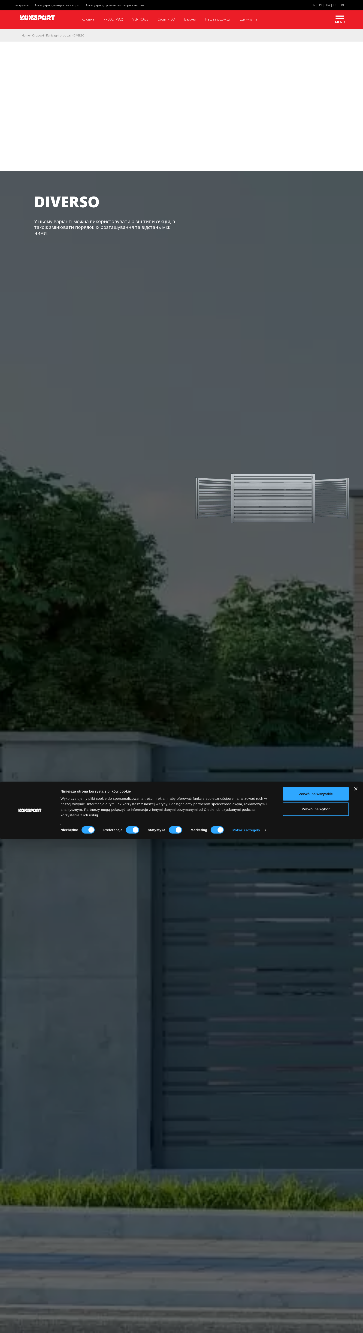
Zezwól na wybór (316, 1303)
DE (343, 5)
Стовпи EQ (166, 19)
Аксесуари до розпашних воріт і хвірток (115, 5)
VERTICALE (140, 19)
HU (335, 5)
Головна (87, 19)
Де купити (248, 19)
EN (313, 5)
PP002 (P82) (113, 19)
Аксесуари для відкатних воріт (57, 5)
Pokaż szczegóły (246, 1324)
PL (320, 5)
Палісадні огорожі (58, 35)
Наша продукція (218, 19)
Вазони (190, 19)
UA (328, 5)
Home (26, 35)
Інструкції (22, 5)
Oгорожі (38, 35)
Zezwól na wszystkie (316, 1288)
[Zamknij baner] (355, 1282)
